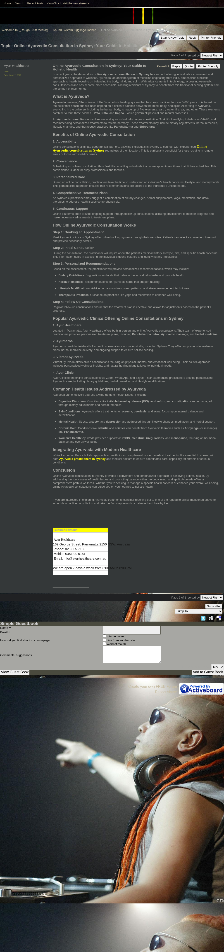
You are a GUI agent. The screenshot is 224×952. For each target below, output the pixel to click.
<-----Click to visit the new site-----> (68, 3)
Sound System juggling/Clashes (74, 30)
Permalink (163, 66)
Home (7, 3)
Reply (192, 37)
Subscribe (213, 606)
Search (19, 3)
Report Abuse (166, 692)
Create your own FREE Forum (152, 686)
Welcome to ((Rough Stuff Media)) (25, 30)
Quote (188, 66)
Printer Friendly (211, 37)
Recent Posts (35, 3)
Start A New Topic (172, 37)
